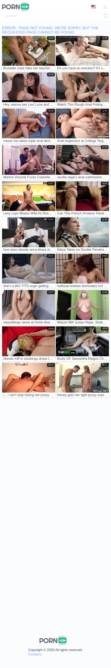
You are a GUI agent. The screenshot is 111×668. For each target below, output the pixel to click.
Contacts (34, 654)
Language (93, 6)
